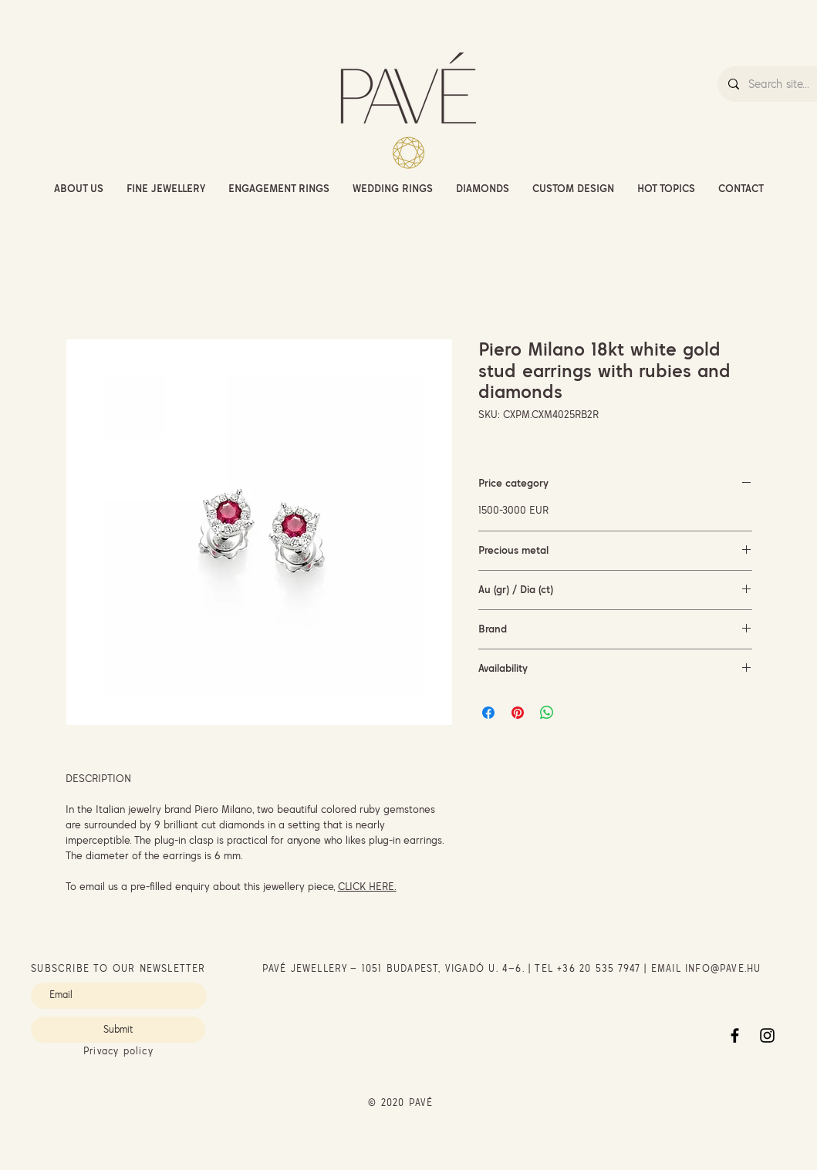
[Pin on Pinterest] (517, 712)
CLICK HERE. (367, 886)
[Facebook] (734, 1035)
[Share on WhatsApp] (547, 712)
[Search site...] (781, 84)
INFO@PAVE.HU (723, 968)
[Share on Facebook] (488, 712)
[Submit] (118, 1030)
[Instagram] (767, 1035)
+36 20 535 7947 (598, 968)
